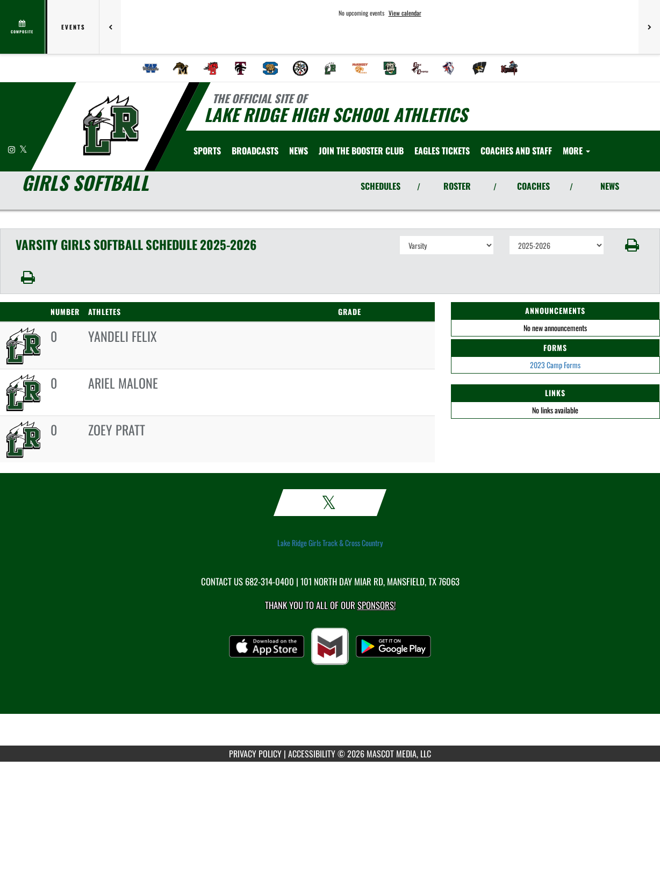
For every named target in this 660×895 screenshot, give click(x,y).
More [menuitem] (576, 150)
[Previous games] (110, 27)
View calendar (405, 13)
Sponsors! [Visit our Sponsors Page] (376, 605)
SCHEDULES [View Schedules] (380, 186)
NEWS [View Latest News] (609, 186)
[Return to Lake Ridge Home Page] (110, 125)
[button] (632, 245)
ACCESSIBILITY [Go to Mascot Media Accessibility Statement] (311, 753)
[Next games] (649, 27)
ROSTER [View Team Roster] (457, 186)
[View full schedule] (23, 27)
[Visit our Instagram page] (12, 149)
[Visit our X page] (23, 149)
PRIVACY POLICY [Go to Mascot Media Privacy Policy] (255, 753)
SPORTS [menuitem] (207, 150)
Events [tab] (73, 27)
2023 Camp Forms (555, 364)
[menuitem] (151, 68)
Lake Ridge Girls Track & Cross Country (330, 543)
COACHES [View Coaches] (533, 186)
